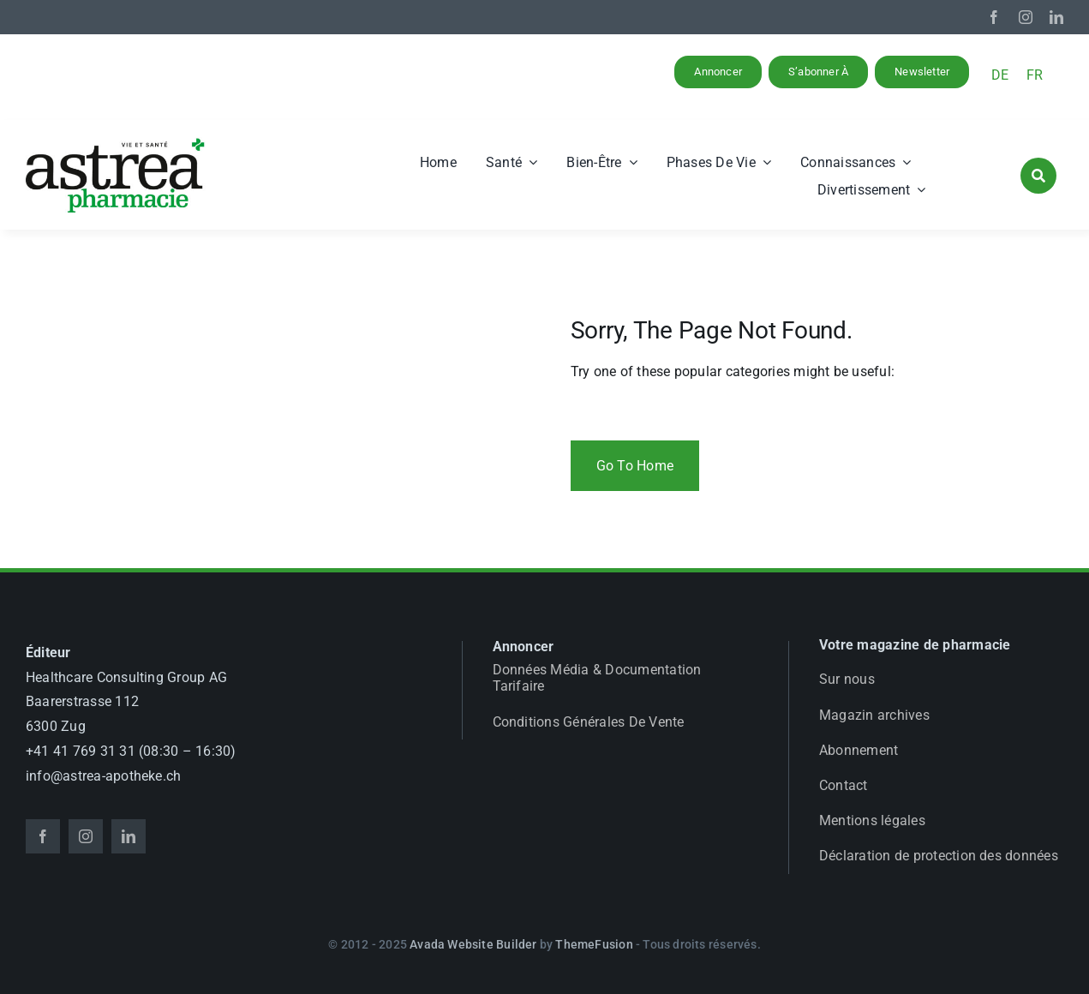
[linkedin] (1056, 17)
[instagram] (1025, 17)
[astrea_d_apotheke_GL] (116, 143)
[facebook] (994, 17)
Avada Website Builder (473, 944)
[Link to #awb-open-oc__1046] (1038, 176)
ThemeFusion (593, 944)
